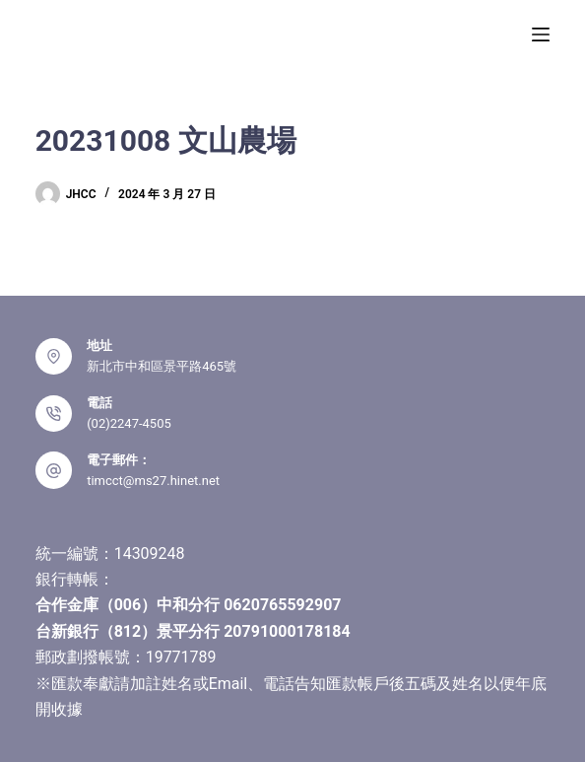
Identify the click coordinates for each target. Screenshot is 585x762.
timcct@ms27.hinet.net (153, 480)
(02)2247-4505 (129, 423)
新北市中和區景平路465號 (161, 366)
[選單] (541, 34)
